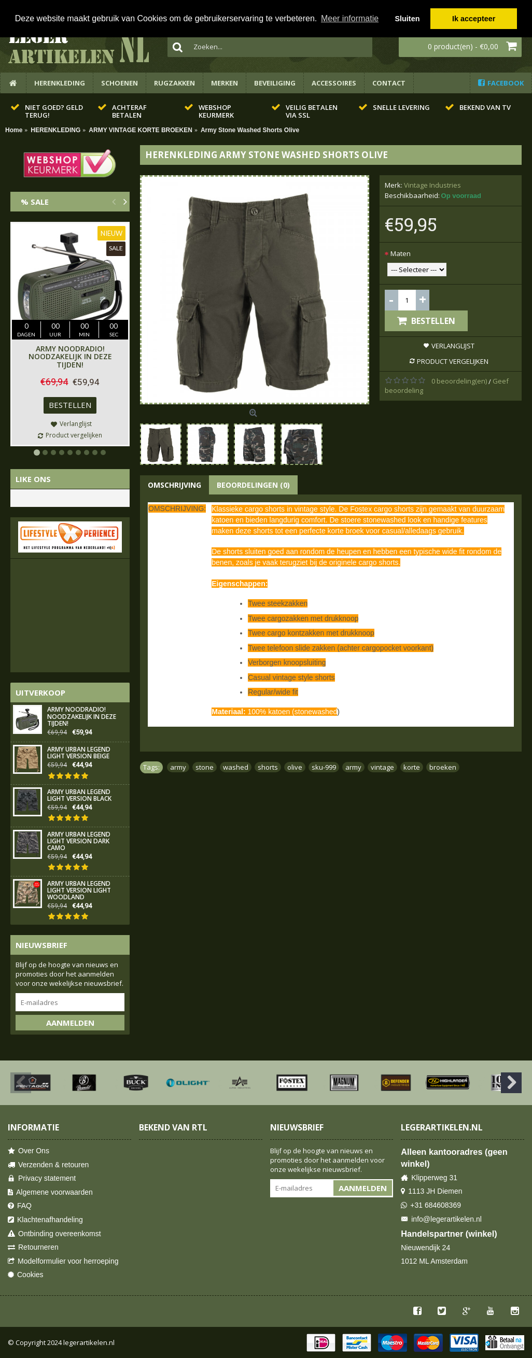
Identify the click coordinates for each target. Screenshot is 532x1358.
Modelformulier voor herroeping (63, 1261)
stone (204, 767)
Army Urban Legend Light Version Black (79, 795)
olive (294, 767)
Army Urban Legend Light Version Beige (78, 753)
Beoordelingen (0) (253, 485)
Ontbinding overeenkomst (54, 1233)
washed (235, 767)
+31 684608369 (431, 1205)
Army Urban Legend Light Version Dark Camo (78, 841)
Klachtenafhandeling (45, 1219)
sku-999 (324, 767)
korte (411, 767)
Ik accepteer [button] (473, 19)
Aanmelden (70, 1022)
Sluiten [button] (407, 19)
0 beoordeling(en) (459, 381)
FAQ (20, 1205)
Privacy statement (42, 1178)
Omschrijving (174, 485)
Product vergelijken (452, 361)
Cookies (26, 1274)
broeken (442, 767)
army (178, 767)
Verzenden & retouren (48, 1165)
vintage (382, 767)
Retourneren (33, 1247)
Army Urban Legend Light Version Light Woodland (79, 890)
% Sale (35, 201)
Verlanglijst (452, 345)
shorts (268, 767)
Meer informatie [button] (350, 18)
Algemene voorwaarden (50, 1192)
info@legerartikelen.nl (441, 1219)
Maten (400, 253)
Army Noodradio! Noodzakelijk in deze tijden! (70, 357)
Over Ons (28, 1151)
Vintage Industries (432, 185)
